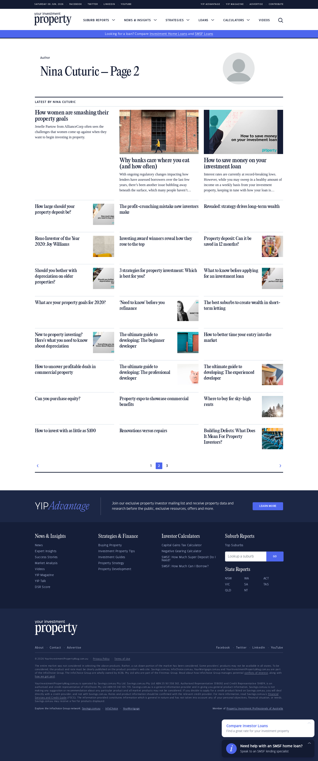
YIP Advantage (210, 4)
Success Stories (46, 557)
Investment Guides (111, 557)
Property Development (114, 569)
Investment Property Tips (116, 551)
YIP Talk (40, 581)
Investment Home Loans (168, 34)
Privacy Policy (101, 659)
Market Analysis (46, 563)
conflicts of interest (256, 673)
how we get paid (45, 676)
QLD (228, 590)
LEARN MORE (267, 506)
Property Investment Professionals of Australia (255, 709)
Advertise (256, 4)
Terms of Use (122, 659)
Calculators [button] (236, 20)
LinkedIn (109, 4)
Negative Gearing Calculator (182, 551)
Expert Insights (46, 551)
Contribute (276, 4)
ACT (266, 578)
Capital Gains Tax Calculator (182, 545)
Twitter (93, 4)
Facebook (75, 4)
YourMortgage (131, 709)
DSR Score (42, 587)
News (39, 545)
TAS (266, 584)
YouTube (277, 647)
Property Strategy (111, 563)
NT (246, 590)
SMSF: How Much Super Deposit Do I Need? (189, 559)
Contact (55, 647)
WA (246, 578)
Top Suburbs (234, 545)
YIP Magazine (235, 4)
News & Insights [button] (140, 20)
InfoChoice (111, 709)
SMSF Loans (204, 34)
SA (246, 584)
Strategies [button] (177, 20)
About (39, 647)
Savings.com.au (91, 709)
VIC (227, 584)
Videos (264, 20)
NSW (228, 578)
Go (275, 556)
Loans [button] (206, 20)
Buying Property (110, 545)
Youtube (126, 4)
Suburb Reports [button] (99, 20)
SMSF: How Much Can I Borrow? (185, 566)
